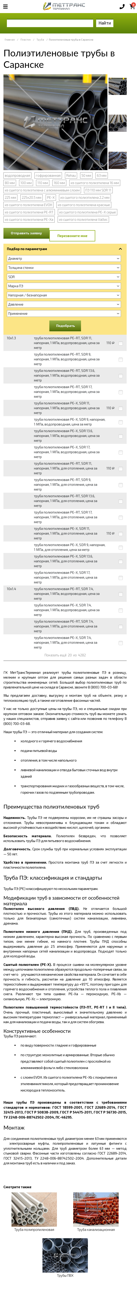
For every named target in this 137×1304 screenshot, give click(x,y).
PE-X (51, 197)
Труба (40, 39)
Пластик (25, 39)
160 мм (59, 183)
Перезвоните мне (72, 236)
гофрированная (48, 175)
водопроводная (17, 175)
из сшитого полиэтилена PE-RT (29, 212)
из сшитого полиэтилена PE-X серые (87, 212)
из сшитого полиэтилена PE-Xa (29, 219)
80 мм (10, 183)
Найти (104, 22)
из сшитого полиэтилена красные (84, 205)
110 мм (42, 183)
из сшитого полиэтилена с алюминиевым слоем (42, 190)
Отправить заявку (26, 233)
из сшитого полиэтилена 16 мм (95, 183)
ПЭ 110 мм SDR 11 (98, 190)
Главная (10, 39)
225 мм (10, 197)
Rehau (71, 175)
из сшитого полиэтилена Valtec (83, 219)
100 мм (26, 183)
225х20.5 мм (31, 197)
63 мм (101, 175)
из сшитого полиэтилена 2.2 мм (84, 197)
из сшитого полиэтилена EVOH (28, 205)
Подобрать (65, 325)
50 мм (86, 175)
